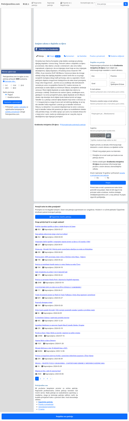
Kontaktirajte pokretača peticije (73, 125)
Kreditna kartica (14, 97)
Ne (108, 178)
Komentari (69, 56)
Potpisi (53, 56)
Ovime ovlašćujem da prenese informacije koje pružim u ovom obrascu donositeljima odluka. (108, 165)
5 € (6, 85)
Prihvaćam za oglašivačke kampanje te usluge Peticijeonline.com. (16, 110)
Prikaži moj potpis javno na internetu (106, 151)
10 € (14, 85)
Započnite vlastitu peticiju (60, 217)
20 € (22, 85)
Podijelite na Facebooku (46, 49)
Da (98, 178)
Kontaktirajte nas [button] (87, 3)
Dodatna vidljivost (116, 56)
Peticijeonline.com (10, 4)
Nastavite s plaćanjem (12, 102)
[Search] (110, 4)
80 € (14, 88)
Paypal (10, 95)
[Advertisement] (81, 25)
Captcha (93, 128)
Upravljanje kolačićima (46, 407)
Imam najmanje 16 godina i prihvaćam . (107, 174)
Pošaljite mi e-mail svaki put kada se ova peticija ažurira (108, 156)
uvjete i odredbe (20, 107)
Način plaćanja (8, 92)
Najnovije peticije (50, 4)
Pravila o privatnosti (97, 56)
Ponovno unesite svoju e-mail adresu (104, 101)
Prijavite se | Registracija (66, 4)
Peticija (40, 56)
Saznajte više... (9, 81)
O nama (41, 409)
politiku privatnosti (12, 112)
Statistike (82, 56)
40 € (6, 88)
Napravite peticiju (36, 4)
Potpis (108, 183)
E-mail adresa (95, 89)
